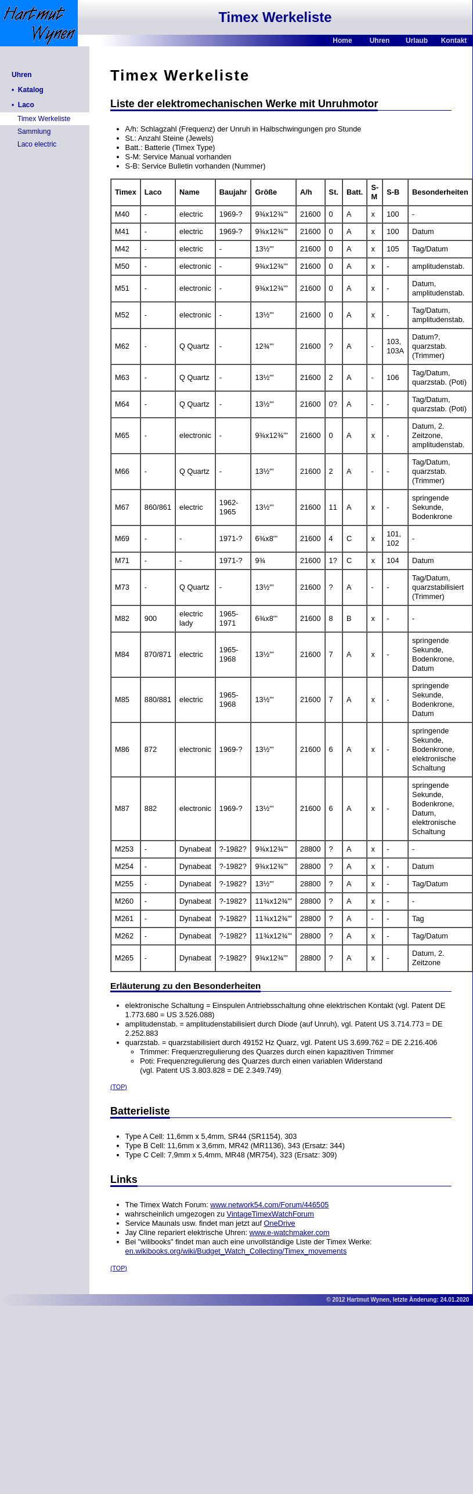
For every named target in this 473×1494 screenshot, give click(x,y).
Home (342, 40)
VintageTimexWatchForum (270, 1214)
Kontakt (454, 40)
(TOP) (118, 1086)
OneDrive (279, 1223)
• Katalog (28, 90)
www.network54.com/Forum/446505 (269, 1204)
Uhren (380, 40)
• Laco (23, 105)
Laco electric (36, 144)
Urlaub (417, 40)
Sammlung (33, 131)
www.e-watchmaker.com (290, 1232)
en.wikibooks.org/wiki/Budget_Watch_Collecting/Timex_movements (236, 1251)
